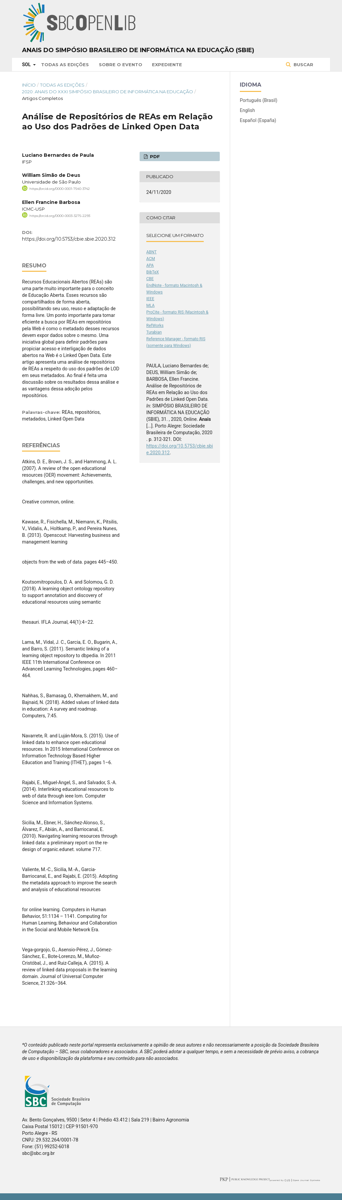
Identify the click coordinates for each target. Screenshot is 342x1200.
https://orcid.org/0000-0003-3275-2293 (59, 215)
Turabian (154, 332)
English (247, 110)
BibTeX (152, 272)
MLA (150, 305)
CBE (150, 278)
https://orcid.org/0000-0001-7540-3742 (59, 189)
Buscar (302, 64)
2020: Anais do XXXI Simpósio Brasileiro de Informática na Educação (107, 91)
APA (150, 265)
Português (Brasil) (258, 100)
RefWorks (155, 325)
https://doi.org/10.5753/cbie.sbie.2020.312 (69, 239)
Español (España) (258, 120)
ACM (150, 258)
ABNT (151, 252)
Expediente (167, 64)
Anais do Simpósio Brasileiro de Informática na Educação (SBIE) (138, 50)
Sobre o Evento (120, 64)
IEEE (150, 298)
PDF (154, 156)
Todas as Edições (65, 64)
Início (29, 85)
